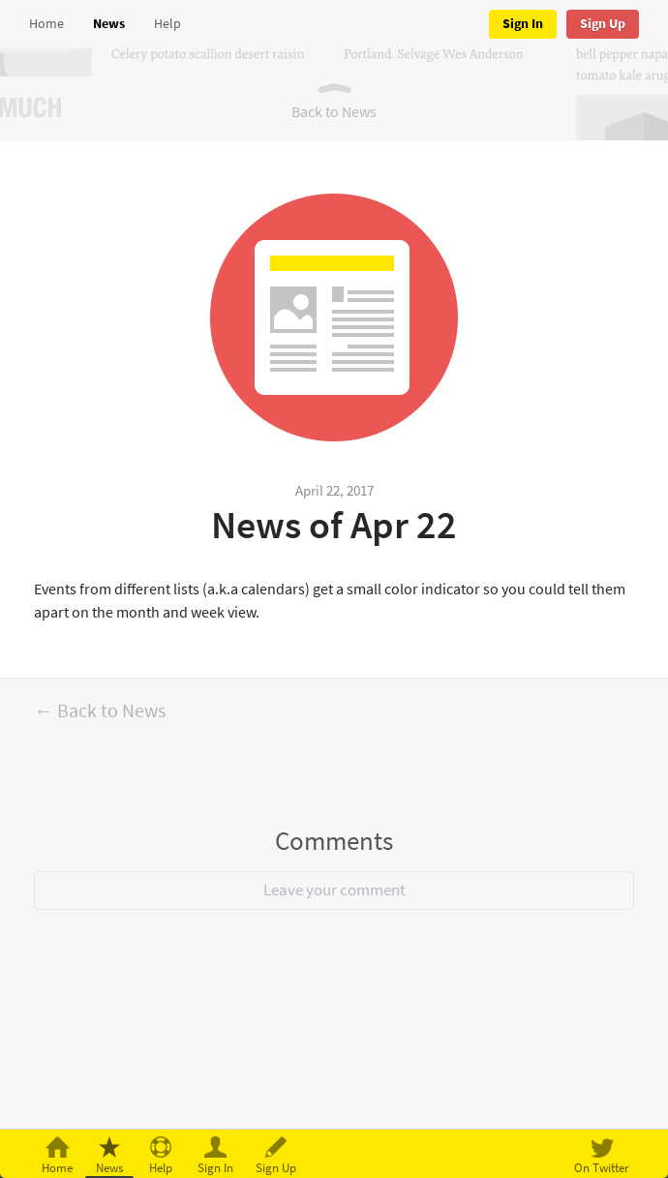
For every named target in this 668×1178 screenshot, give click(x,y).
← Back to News (100, 711)
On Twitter (601, 1168)
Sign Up (602, 24)
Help (167, 24)
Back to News (334, 112)
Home (46, 24)
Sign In (522, 24)
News (109, 24)
